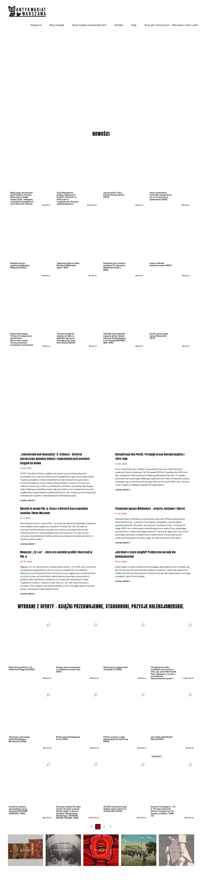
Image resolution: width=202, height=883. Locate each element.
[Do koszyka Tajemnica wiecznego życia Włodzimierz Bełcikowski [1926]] (48, 688)
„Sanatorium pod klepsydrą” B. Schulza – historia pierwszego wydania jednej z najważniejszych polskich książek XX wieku (55, 458)
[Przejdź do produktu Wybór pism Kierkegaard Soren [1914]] (77, 709)
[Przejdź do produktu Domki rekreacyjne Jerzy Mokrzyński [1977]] (168, 314)
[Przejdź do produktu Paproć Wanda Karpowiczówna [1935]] (168, 244)
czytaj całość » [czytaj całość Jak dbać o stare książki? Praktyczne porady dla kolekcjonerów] (123, 581)
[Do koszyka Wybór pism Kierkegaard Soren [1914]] (95, 688)
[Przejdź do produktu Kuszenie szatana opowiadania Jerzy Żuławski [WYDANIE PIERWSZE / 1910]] (30, 779)
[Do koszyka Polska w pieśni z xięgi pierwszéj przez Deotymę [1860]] (143, 688)
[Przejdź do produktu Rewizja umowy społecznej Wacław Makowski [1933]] (29, 244)
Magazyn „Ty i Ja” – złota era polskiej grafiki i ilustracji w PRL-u (56, 554)
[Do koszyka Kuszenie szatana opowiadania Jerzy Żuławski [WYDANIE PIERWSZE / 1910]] (48, 757)
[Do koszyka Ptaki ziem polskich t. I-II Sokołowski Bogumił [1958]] (48, 618)
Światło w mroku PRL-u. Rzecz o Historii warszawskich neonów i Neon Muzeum (54, 510)
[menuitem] (36, 25)
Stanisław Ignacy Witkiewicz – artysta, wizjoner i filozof (150, 508)
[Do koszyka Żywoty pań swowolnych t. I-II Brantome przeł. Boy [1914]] (95, 618)
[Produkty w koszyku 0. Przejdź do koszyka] (192, 11)
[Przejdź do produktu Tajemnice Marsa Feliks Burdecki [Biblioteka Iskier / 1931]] (75, 244)
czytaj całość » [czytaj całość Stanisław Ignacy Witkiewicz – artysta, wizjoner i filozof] (123, 542)
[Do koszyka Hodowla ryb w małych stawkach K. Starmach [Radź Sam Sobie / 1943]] (140, 212)
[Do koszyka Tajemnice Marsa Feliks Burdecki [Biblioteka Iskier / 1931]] (93, 212)
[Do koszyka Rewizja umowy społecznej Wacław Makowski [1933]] (47, 212)
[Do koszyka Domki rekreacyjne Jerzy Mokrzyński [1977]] (186, 283)
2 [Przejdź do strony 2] (104, 826)
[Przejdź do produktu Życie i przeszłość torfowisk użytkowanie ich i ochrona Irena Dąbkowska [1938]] (168, 173)
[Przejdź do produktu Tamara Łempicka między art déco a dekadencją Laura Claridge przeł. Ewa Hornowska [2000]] (75, 314)
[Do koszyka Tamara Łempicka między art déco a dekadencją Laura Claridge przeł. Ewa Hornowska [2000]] (93, 283)
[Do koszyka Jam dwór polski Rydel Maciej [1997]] (190, 688)
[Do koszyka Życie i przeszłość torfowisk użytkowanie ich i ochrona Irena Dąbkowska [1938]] (186, 142)
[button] (48, 625)
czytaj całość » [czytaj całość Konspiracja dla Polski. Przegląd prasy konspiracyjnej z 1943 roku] (123, 489)
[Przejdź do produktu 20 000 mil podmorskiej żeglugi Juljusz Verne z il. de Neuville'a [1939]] (125, 779)
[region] (101, 77)
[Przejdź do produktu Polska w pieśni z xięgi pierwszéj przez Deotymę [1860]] (125, 709)
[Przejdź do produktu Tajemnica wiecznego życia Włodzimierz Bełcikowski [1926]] (30, 709)
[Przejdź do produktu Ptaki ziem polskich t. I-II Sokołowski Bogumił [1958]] (30, 639)
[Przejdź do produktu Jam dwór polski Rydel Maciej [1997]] (172, 709)
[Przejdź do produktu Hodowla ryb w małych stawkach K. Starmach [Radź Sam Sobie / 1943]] (122, 244)
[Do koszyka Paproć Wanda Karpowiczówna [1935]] (186, 212)
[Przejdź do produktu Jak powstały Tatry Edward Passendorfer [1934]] (122, 173)
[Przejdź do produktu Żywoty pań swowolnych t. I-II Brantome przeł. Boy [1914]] (77, 639)
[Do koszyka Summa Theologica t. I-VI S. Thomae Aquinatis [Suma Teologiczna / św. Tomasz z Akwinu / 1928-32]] (190, 757)
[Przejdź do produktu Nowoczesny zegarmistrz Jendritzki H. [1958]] (125, 639)
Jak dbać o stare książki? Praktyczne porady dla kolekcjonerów (145, 554)
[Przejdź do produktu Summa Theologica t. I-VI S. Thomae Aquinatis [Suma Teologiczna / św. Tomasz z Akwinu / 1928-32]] (172, 779)
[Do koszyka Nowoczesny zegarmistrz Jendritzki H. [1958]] (143, 618)
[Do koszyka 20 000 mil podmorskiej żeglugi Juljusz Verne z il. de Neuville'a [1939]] (143, 757)
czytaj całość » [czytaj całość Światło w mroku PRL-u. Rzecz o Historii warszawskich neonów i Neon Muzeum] (28, 543)
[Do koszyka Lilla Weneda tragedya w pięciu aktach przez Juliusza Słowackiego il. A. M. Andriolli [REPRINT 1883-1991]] (140, 283)
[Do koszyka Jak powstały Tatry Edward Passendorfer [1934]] (140, 142)
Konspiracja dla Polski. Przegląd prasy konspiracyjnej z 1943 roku (150, 456)
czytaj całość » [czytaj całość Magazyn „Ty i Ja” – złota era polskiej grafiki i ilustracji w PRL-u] (28, 593)
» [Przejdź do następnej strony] (110, 826)
